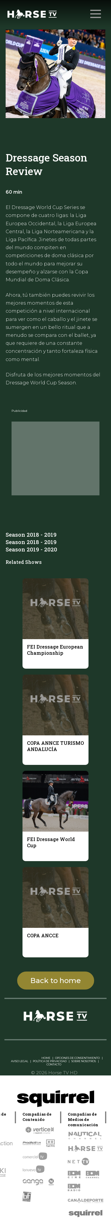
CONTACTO (53, 1064)
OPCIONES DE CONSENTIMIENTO (77, 1058)
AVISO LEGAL (19, 1061)
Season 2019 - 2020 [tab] (31, 549)
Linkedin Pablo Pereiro (22, 1058)
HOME (45, 1058)
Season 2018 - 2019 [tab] (31, 534)
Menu (96, 10)
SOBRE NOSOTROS (83, 1061)
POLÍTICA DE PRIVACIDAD (50, 1061)
